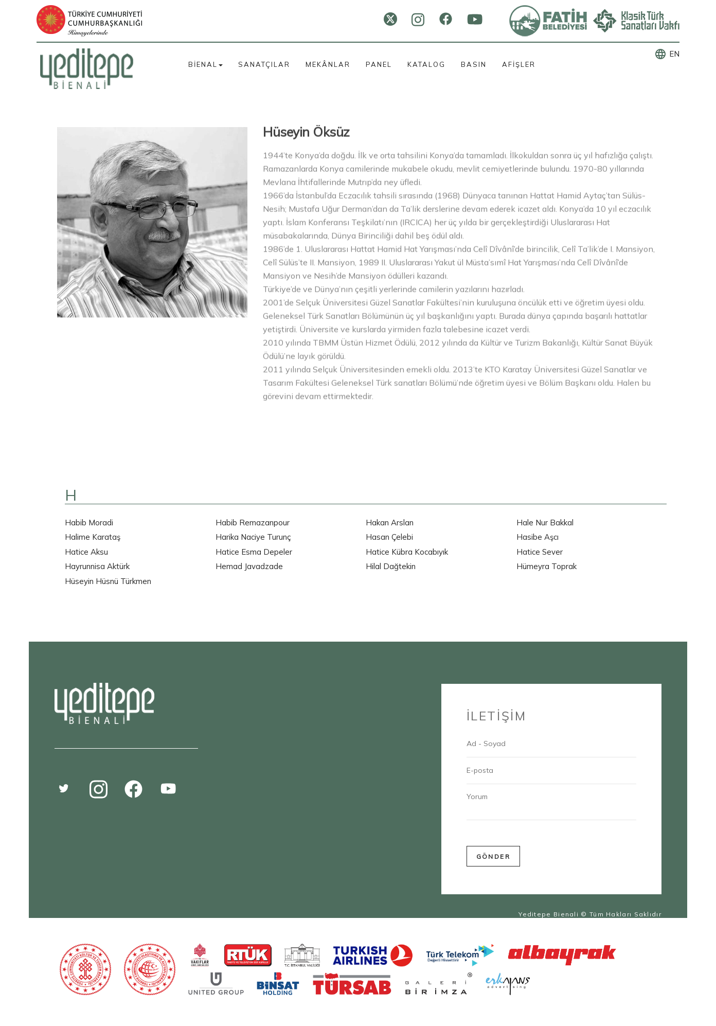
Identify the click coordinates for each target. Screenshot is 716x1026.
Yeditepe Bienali (548, 914)
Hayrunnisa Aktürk (97, 566)
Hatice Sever (539, 552)
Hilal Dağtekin (391, 566)
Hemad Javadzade (249, 566)
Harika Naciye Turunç (253, 537)
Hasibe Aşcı (537, 537)
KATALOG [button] (426, 64)
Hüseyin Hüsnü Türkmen (108, 581)
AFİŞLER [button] (518, 64)
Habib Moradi (89, 522)
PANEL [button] (379, 64)
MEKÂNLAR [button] (328, 64)
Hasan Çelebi (389, 537)
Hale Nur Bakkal (545, 522)
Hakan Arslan (390, 522)
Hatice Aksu (86, 552)
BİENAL (205, 64)
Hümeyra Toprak (546, 566)
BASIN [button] (474, 64)
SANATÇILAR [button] (264, 64)
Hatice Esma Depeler (254, 552)
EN (674, 54)
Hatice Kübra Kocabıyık (407, 552)
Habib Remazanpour (253, 522)
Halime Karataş (92, 537)
